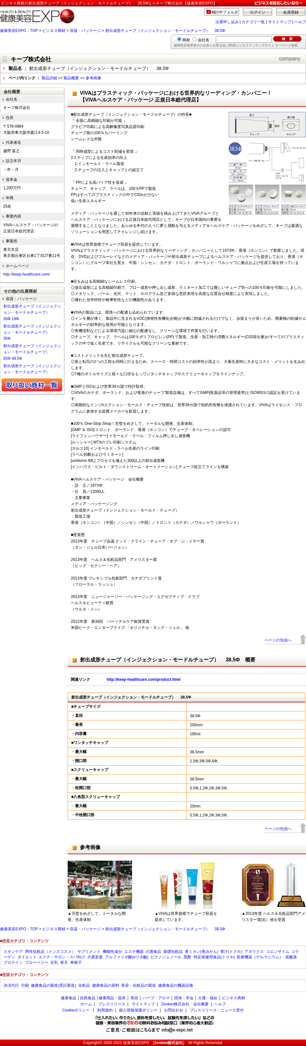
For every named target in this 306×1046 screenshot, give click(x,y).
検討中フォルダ (225, 12)
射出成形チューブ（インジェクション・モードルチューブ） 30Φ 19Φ (32, 312)
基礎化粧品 (173, 951)
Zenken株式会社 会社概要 (185, 1004)
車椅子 (76, 962)
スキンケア (13, 951)
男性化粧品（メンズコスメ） (50, 951)
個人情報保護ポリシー (138, 1010)
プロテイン (13, 962)
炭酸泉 (291, 957)
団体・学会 (184, 998)
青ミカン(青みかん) (201, 951)
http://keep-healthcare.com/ (26, 274)
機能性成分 (112, 951)
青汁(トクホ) (231, 951)
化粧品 (84, 985)
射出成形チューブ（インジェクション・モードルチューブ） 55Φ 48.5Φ (32, 352)
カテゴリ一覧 (253, 22)
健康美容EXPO (136, 1043)
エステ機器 (134, 951)
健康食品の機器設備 (175, 985)
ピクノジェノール (165, 957)
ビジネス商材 (53, 30)
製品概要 (71, 78)
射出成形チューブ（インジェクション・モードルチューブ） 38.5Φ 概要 (167, 659)
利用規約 (105, 1010)
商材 (186, 40)
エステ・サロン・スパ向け (62, 957)
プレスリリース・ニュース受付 (217, 1010)
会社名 (203, 40)
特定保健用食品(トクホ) (214, 957)
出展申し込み (227, 22)
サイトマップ (279, 22)
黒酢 (187, 957)
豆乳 (54, 962)
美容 (134, 998)
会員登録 (291, 12)
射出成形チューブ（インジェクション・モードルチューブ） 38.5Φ (165, 30)
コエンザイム (277, 951)
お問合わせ (173, 1010)
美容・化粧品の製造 (138, 985)
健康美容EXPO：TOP (19, 30)
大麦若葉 (95, 957)
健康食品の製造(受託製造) (53, 985)
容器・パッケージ (85, 30)
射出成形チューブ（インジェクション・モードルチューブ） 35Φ (32, 332)
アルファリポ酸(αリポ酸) (126, 957)
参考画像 (93, 78)
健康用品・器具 (112, 998)
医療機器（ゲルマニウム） (260, 957)
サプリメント (88, 951)
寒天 (64, 962)
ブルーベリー (36, 962)
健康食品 (68, 998)
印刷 (25, 985)
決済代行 (11, 985)
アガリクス (254, 951)
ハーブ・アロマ (156, 998)
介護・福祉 (207, 998)
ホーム (86, 1004)
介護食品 (153, 951)
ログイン (257, 12)
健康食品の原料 (105, 985)
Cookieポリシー (76, 1010)
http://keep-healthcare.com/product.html (143, 679)
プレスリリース (111, 1004)
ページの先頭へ (278, 640)
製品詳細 (49, 78)
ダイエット (27, 957)
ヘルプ (300, 22)
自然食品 (87, 998)
